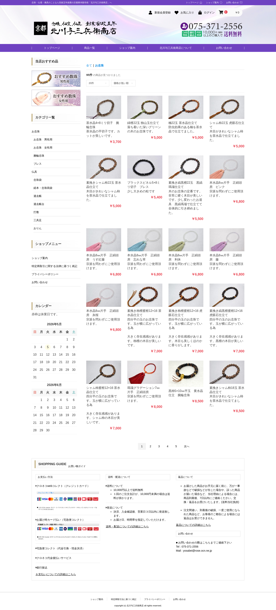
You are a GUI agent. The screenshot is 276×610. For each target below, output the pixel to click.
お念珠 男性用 (43, 139)
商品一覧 (89, 47)
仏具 (34, 171)
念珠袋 (38, 179)
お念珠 (36, 131)
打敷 (36, 212)
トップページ (52, 47)
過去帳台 (39, 204)
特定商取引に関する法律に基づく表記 (54, 266)
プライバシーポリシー (45, 274)
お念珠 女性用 (43, 147)
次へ (186, 446)
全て (89, 65)
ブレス (38, 163)
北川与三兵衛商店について (176, 47)
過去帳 (38, 196)
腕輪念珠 (39, 155)
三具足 (38, 220)
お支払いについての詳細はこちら (56, 574)
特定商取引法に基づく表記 (123, 599)
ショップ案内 (127, 47)
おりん (38, 228)
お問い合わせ (224, 47)
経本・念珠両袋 (43, 187)
